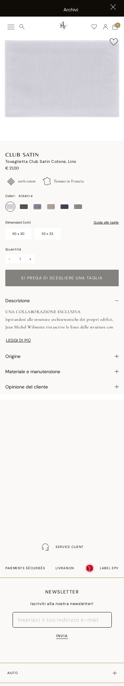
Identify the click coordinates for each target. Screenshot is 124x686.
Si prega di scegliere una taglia (62, 278)
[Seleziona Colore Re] (78, 207)
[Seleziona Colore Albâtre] (10, 207)
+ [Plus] (30, 259)
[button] (105, 27)
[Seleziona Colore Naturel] (51, 207)
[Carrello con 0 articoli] (115, 27)
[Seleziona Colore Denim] (37, 207)
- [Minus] (9, 259)
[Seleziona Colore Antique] (24, 207)
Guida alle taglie (106, 222)
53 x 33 (47, 234)
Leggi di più (18, 340)
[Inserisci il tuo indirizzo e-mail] (62, 620)
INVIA (62, 636)
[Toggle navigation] (11, 27)
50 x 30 (18, 234)
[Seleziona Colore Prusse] (64, 207)
